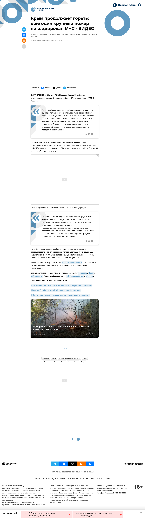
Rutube (89, 276)
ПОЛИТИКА (56, 472)
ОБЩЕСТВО (66, 472)
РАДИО (63, 479)
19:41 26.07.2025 (36, 40)
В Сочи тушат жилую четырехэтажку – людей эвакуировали (60, 295)
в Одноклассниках (75, 276)
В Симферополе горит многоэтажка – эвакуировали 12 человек (61, 285)
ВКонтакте (36, 276)
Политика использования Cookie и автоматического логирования (23, 499)
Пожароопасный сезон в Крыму (54, 362)
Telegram (82, 273)
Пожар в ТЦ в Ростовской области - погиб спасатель (56, 290)
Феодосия (45, 358)
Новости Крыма (73, 362)
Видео (83, 362)
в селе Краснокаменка (72, 262)
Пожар (54, 358)
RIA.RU (100, 479)
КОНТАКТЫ (73, 479)
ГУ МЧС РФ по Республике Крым (70, 358)
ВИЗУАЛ (90, 472)
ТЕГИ (107, 479)
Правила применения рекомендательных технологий (23, 505)
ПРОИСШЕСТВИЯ (79, 472)
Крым (85, 358)
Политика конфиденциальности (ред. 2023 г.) (20, 502)
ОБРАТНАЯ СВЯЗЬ (87, 479)
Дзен (91, 273)
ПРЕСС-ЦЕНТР (52, 479)
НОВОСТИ (39, 479)
